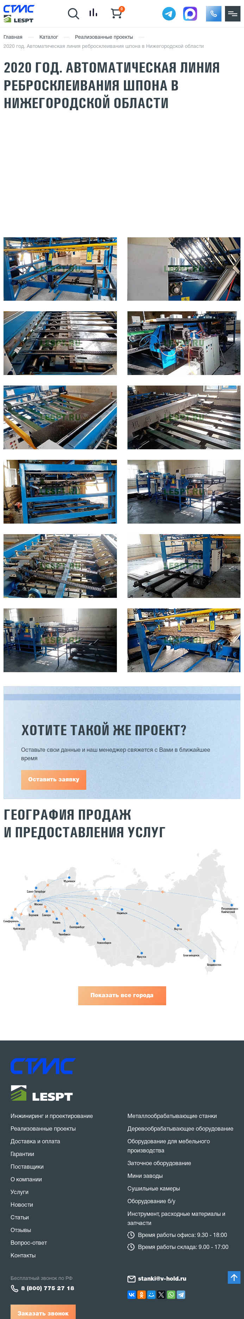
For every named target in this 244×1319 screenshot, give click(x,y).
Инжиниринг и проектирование (52, 1116)
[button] (213, 13)
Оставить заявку (53, 779)
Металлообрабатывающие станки (172, 1116)
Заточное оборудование (159, 1163)
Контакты (23, 1256)
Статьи (20, 1217)
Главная (13, 37)
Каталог (48, 37)
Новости (22, 1205)
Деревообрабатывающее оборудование (180, 1129)
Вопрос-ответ (29, 1243)
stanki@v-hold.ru (162, 1279)
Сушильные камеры (153, 1189)
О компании (26, 1179)
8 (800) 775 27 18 (47, 1288)
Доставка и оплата (35, 1141)
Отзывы (21, 1230)
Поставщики (27, 1167)
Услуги (20, 1192)
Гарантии (22, 1154)
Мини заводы (145, 1176)
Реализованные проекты (104, 37)
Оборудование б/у (151, 1201)
